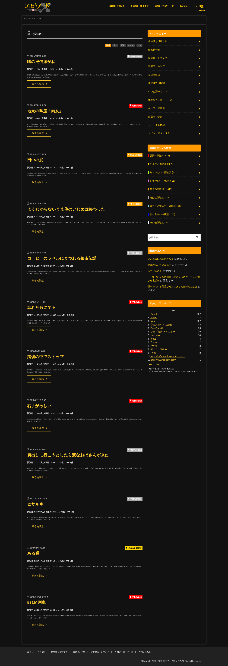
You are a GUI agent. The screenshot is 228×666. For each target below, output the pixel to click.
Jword (153, 345)
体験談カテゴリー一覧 (164, 6)
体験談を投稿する (116, 6)
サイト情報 (198, 6)
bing (152, 321)
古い (115, 45)
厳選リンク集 (155, 116)
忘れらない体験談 (162, 214)
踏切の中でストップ (45, 357)
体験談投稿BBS (156, 83)
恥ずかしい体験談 (162, 181)
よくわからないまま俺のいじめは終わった (66, 209)
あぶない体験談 (161, 164)
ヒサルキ (35, 504)
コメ (139, 45)
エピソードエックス (172, 661)
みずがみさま (155, 271)
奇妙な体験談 (160, 197)
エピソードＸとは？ (159, 133)
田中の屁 (35, 160)
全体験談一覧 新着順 (139, 6)
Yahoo (153, 317)
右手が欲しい (39, 406)
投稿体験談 (154, 74)
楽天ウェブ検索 (158, 349)
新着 (108, 45)
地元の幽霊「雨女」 (45, 111)
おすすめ (183, 6)
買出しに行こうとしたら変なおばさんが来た (68, 455)
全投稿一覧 (154, 49)
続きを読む (38, 84)
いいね (131, 45)
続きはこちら (154, 364)
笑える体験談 (161, 189)
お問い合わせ (145, 652)
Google (154, 314)
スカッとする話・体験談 (166, 206)
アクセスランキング (100, 652)
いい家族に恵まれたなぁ (161, 259)
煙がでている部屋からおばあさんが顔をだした (172, 286)
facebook (155, 335)
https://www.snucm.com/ (163, 360)
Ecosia (154, 342)
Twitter (153, 353)
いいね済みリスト (157, 91)
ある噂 (33, 553)
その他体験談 (160, 222)
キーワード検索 (156, 108)
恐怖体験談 (160, 155)
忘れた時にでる (41, 307)
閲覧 (123, 45)
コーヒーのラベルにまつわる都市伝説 (61, 258)
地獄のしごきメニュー (159, 265)
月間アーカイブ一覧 (124, 652)
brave (153, 339)
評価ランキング (156, 66)
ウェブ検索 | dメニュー (162, 331)
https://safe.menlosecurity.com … (167, 356)
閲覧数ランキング (157, 58)
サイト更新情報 (156, 125)
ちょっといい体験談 (163, 172)
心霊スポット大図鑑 (161, 324)
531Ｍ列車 (36, 602)
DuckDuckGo (157, 328)
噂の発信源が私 (41, 62)
